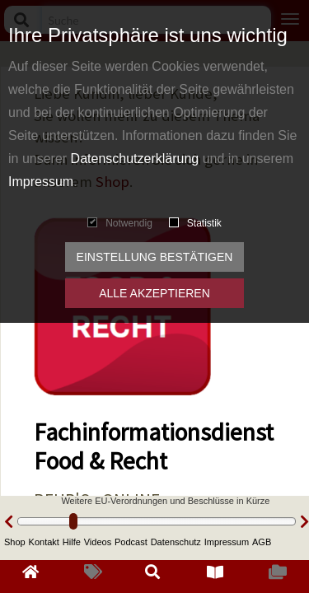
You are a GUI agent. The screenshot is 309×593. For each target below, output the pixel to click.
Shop (15, 542)
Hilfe (72, 542)
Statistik (195, 223)
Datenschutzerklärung (135, 159)
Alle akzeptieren (154, 293)
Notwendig (119, 223)
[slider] (73, 521)
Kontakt (44, 542)
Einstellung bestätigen (155, 257)
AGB (261, 542)
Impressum (40, 182)
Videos (97, 542)
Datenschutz (176, 542)
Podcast (131, 542)
